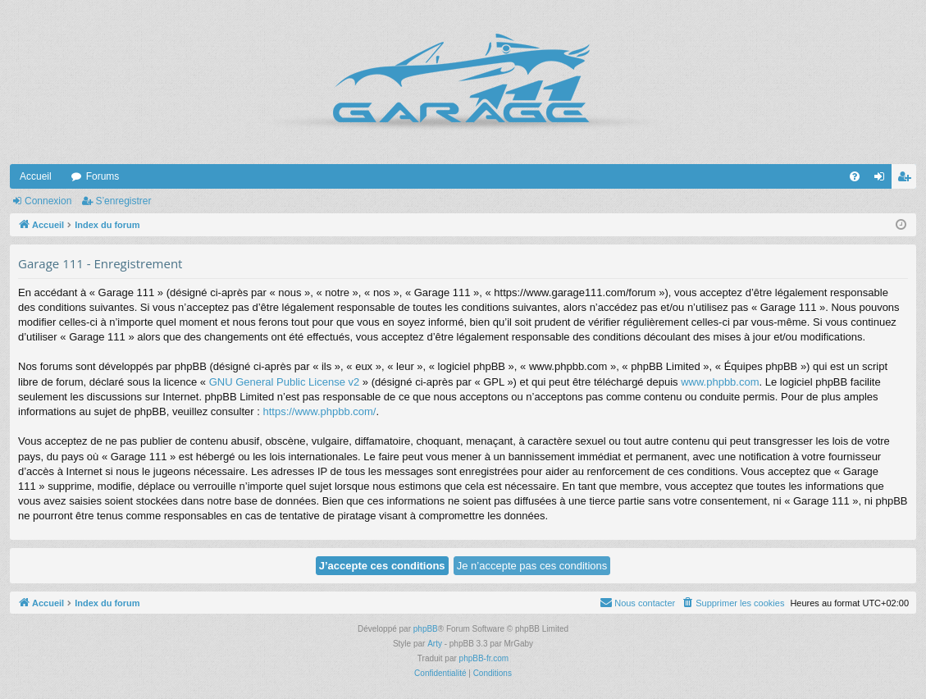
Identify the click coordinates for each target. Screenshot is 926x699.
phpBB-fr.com (484, 658)
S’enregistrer (123, 201)
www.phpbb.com (720, 382)
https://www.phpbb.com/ (319, 411)
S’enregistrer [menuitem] (907, 180)
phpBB (425, 628)
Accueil (36, 176)
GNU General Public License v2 (284, 382)
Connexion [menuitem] (883, 180)
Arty (434, 643)
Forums (103, 176)
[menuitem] (854, 176)
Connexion (48, 201)
